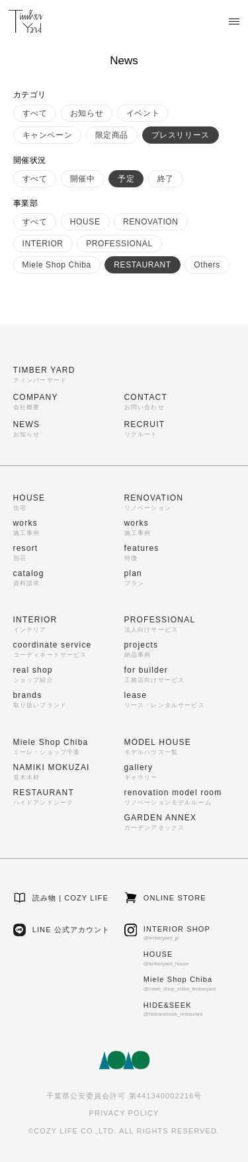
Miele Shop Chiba (56, 264)
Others (207, 264)
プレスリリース (180, 135)
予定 (126, 178)
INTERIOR (42, 243)
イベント (142, 113)
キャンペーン (47, 135)
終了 (165, 178)
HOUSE (85, 221)
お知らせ (86, 113)
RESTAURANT (142, 264)
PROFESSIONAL (119, 243)
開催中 (82, 178)
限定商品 (111, 135)
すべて (35, 113)
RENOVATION (151, 221)
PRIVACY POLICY (124, 1113)
